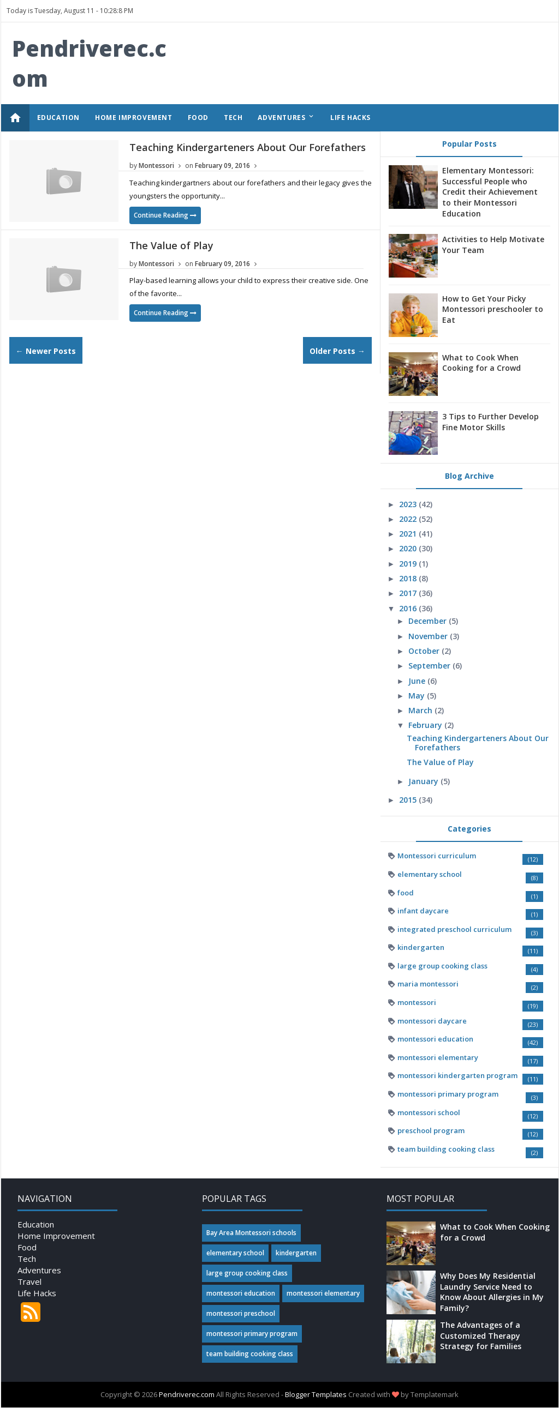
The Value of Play (171, 245)
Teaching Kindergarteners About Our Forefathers (247, 147)
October (425, 651)
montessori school (428, 1112)
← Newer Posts (46, 351)
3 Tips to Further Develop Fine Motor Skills (490, 421)
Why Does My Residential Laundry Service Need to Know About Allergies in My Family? (492, 1292)
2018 (409, 578)
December (428, 621)
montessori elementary (437, 1057)
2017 (409, 593)
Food (27, 1247)
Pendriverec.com (187, 1394)
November (429, 636)
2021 (409, 533)
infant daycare (423, 911)
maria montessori (428, 984)
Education (35, 1224)
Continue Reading (165, 215)
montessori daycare (432, 1021)
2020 (409, 548)
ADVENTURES (286, 117)
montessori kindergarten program (457, 1075)
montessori (416, 1002)
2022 (409, 519)
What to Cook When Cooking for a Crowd (481, 363)
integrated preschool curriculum (454, 929)
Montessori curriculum (436, 856)
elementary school (429, 874)
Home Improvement (56, 1235)
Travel (29, 1281)
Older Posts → (337, 351)
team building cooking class (446, 1149)
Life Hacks (36, 1292)
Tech (26, 1258)
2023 (409, 504)
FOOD (198, 117)
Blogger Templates (316, 1394)
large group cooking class (442, 966)
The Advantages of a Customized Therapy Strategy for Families (480, 1335)
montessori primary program (447, 1094)
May (417, 695)
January (424, 781)
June (417, 681)
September (430, 665)
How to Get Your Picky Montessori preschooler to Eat (492, 309)
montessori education (435, 1039)
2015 (409, 800)
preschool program (431, 1130)
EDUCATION (58, 117)
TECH (233, 117)
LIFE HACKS (350, 117)
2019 (409, 563)
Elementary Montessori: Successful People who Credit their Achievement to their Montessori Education (490, 191)
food (405, 893)
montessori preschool (240, 1313)
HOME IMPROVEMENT (134, 117)
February (426, 725)
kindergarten (420, 947)
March (421, 710)
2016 (409, 608)
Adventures (39, 1270)
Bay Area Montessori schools (251, 1232)
